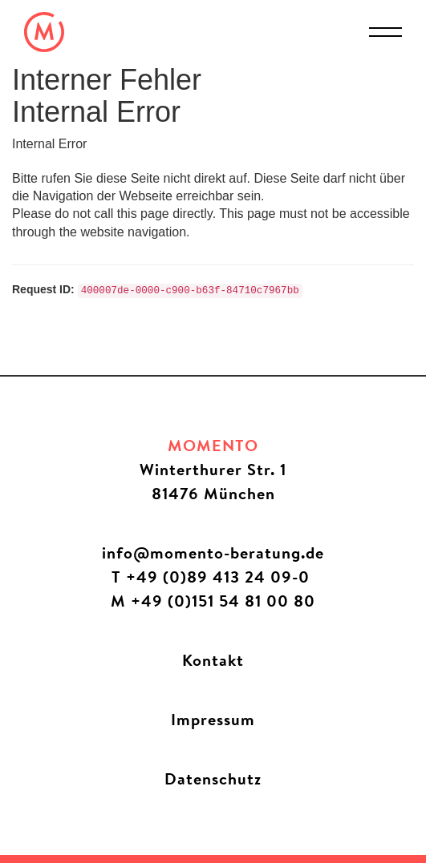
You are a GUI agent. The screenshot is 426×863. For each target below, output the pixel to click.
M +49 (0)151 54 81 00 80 (213, 600)
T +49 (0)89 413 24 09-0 (213, 576)
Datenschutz (213, 778)
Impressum (213, 719)
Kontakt (213, 659)
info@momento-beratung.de (213, 552)
